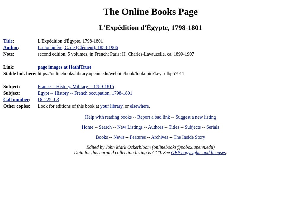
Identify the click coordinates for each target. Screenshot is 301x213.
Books (102, 137)
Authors (155, 127)
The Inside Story (189, 137)
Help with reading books (108, 117)
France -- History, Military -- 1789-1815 (76, 86)
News (118, 137)
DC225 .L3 (48, 99)
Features (138, 137)
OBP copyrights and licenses (198, 152)
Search (105, 127)
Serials (212, 127)
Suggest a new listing (196, 117)
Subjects (193, 127)
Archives (159, 137)
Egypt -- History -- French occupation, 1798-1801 (85, 93)
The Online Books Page (150, 11)
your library (111, 106)
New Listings (130, 127)
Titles (174, 127)
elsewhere (139, 106)
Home (87, 127)
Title (8, 40)
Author (10, 47)
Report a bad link (153, 117)
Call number (16, 99)
